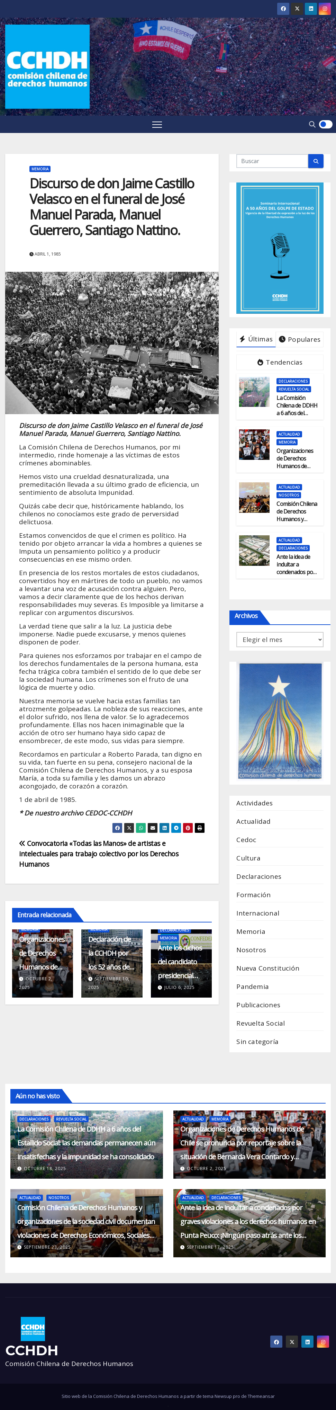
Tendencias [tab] (279, 362)
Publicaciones (258, 1004)
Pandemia (252, 986)
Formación (253, 894)
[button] (312, 124)
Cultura (248, 858)
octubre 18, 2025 (45, 1168)
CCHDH (31, 1350)
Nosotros (289, 495)
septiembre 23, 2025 (47, 1247)
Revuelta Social (294, 389)
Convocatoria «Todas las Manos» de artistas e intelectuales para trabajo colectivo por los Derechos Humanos (99, 854)
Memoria (39, 169)
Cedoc (246, 839)
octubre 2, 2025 (206, 1168)
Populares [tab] (299, 339)
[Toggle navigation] (157, 124)
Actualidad (289, 434)
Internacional (257, 913)
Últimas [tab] (256, 338)
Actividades (254, 802)
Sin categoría (257, 1041)
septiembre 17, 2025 (210, 1247)
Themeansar (261, 1396)
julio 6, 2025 (179, 987)
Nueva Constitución (267, 968)
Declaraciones (174, 930)
